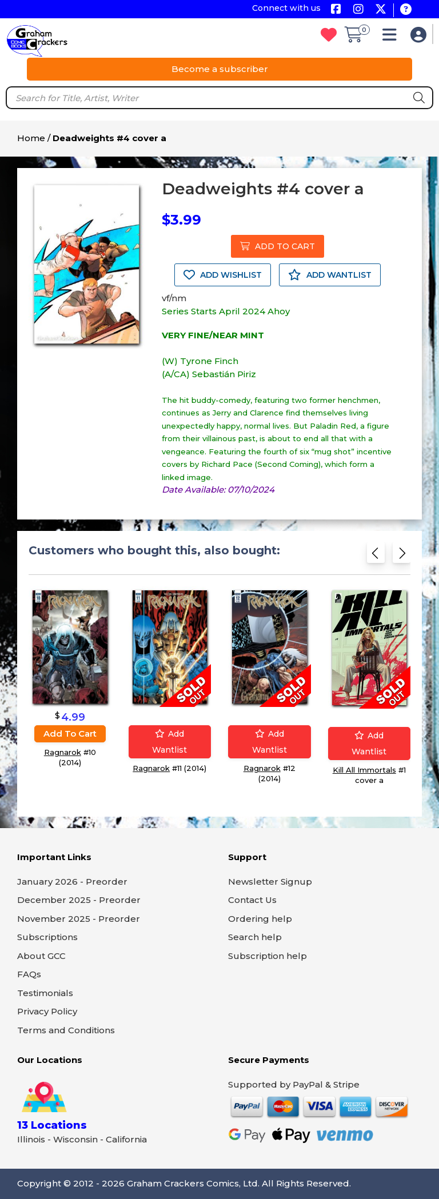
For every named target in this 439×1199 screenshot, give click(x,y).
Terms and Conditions (66, 1030)
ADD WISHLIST (222, 275)
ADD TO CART (277, 246)
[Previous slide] (376, 555)
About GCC (41, 955)
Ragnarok (62, 751)
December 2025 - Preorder (79, 899)
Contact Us (252, 899)
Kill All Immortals (364, 769)
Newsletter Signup (270, 881)
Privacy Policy (47, 1011)
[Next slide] (401, 555)
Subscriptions (47, 937)
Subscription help (267, 955)
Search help (255, 937)
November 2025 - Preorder (78, 918)
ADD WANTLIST (330, 275)
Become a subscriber (219, 68)
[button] (392, 37)
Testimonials (45, 993)
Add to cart (70, 733)
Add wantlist (169, 741)
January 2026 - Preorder (72, 881)
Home (31, 138)
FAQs (29, 974)
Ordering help (260, 918)
